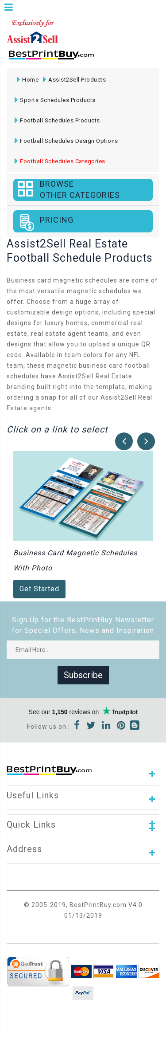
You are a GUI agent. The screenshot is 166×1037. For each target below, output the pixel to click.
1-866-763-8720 (111, 58)
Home (28, 79)
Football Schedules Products (57, 120)
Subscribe (83, 675)
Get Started (39, 589)
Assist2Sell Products (74, 79)
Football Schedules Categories (60, 161)
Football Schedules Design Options (66, 140)
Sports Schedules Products (55, 100)
